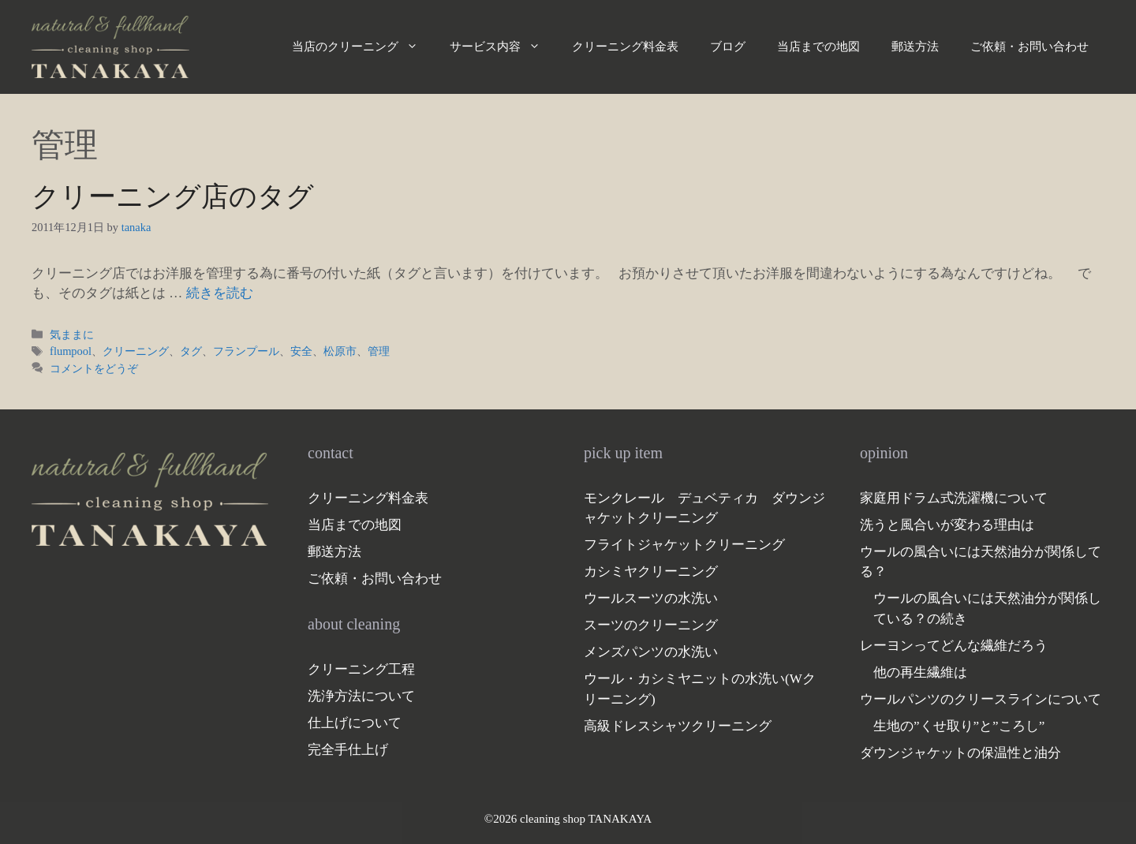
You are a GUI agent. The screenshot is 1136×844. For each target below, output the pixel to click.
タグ (191, 351)
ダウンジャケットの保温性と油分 (960, 752)
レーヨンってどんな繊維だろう (954, 645)
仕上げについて (355, 722)
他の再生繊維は (920, 672)
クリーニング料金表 (625, 46)
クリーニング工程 (361, 669)
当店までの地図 (818, 46)
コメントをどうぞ (94, 368)
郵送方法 (915, 46)
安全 (301, 351)
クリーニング (136, 351)
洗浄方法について (361, 696)
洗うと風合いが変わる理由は (947, 524)
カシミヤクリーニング (651, 571)
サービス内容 (503, 46)
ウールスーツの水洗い (651, 598)
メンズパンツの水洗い (651, 651)
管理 (379, 351)
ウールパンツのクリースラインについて (980, 699)
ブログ (728, 46)
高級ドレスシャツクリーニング (678, 726)
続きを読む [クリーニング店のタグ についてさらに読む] (219, 293)
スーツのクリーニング (651, 625)
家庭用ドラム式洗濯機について (954, 498)
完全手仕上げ (348, 749)
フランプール (246, 351)
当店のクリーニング (363, 46)
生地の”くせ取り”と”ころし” (958, 726)
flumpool (71, 351)
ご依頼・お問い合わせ (1029, 46)
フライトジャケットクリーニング (684, 544)
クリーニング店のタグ (173, 196)
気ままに (72, 334)
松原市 (340, 351)
